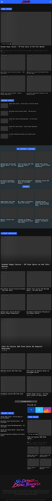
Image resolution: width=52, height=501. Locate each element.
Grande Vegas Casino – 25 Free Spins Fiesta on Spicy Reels (37, 394)
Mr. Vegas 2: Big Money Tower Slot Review (25, 202)
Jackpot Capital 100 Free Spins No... (45, 456)
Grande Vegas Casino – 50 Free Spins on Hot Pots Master (23, 47)
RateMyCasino (43, 499)
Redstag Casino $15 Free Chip (11, 371)
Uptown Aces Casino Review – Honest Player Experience (23, 126)
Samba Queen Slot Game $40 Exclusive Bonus (8, 202)
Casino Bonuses (5, 55)
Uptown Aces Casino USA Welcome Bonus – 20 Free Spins (23, 119)
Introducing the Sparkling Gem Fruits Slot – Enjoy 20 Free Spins (42, 203)
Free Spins (4, 12)
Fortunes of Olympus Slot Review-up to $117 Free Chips (25, 221)
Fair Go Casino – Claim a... (31, 468)
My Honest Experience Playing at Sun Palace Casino (22, 134)
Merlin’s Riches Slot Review (7, 220)
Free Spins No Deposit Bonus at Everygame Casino (25, 182)
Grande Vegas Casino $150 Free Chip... (32, 456)
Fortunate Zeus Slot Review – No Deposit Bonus (41, 221)
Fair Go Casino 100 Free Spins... (36, 438)
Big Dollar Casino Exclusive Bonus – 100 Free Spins (22, 111)
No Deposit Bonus (5, 76)
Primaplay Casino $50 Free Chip (42, 181)
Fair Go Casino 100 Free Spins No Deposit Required (26, 165)
